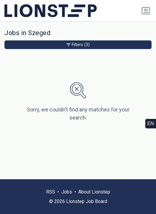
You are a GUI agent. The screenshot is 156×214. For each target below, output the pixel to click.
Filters (78, 45)
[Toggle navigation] (146, 10)
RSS (50, 192)
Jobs (66, 192)
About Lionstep (94, 192)
